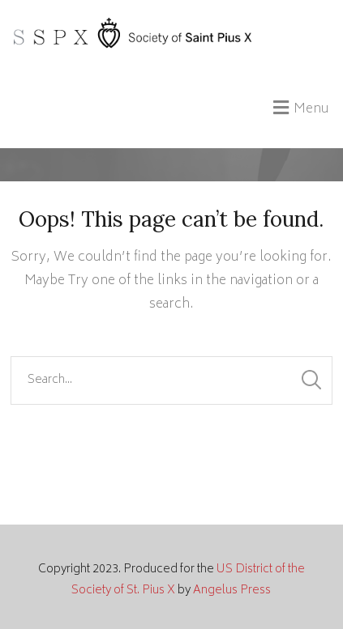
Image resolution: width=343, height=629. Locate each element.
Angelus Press (232, 590)
